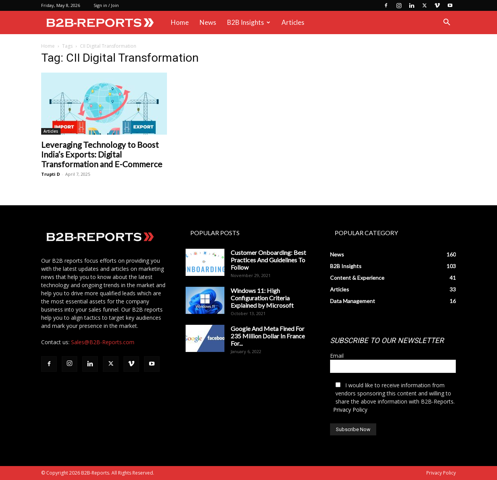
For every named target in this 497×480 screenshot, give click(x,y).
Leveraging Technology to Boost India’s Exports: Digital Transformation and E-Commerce (101, 154)
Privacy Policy (350, 409)
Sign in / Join (106, 5)
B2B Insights (248, 22)
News (208, 22)
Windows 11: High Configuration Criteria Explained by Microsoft (262, 298)
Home (180, 22)
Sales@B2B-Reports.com (102, 342)
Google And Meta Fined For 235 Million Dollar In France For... (268, 336)
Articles (293, 22)
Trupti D (50, 174)
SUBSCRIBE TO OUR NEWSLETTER (387, 340)
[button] (446, 23)
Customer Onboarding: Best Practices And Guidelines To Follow (268, 260)
